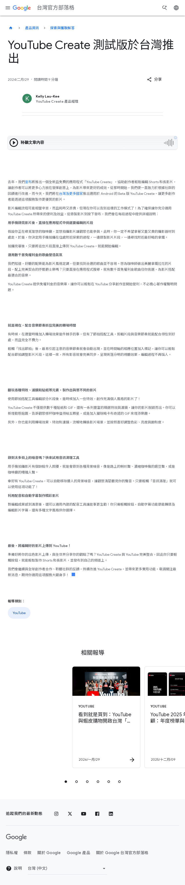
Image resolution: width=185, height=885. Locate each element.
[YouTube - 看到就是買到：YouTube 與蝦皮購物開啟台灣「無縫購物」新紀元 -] (56, 717)
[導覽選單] (8, 8)
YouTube (19, 613)
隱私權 (12, 852)
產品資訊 (32, 28)
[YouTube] (83, 814)
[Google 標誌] (16, 837)
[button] (154, 79)
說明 (14, 868)
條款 (28, 852)
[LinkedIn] (111, 814)
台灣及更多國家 (71, 193)
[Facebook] (97, 814)
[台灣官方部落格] (11, 28)
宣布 (28, 182)
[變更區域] (67, 868)
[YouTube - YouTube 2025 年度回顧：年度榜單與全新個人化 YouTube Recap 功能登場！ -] (128, 717)
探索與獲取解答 (62, 28)
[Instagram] (56, 814)
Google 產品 (78, 852)
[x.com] (70, 814)
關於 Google (49, 852)
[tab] (65, 781)
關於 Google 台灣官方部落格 (122, 852)
